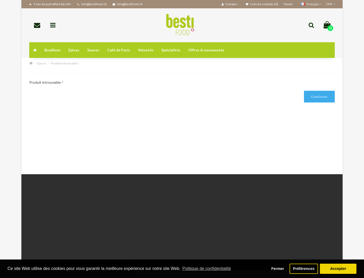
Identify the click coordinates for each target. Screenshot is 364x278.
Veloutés (146, 50)
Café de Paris (118, 50)
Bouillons (52, 50)
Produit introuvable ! (65, 63)
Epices (73, 50)
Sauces (93, 50)
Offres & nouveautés (206, 50)
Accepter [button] (338, 269)
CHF (330, 4)
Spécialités (170, 50)
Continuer (319, 97)
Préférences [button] (303, 269)
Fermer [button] (277, 269)
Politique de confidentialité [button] (206, 268)
